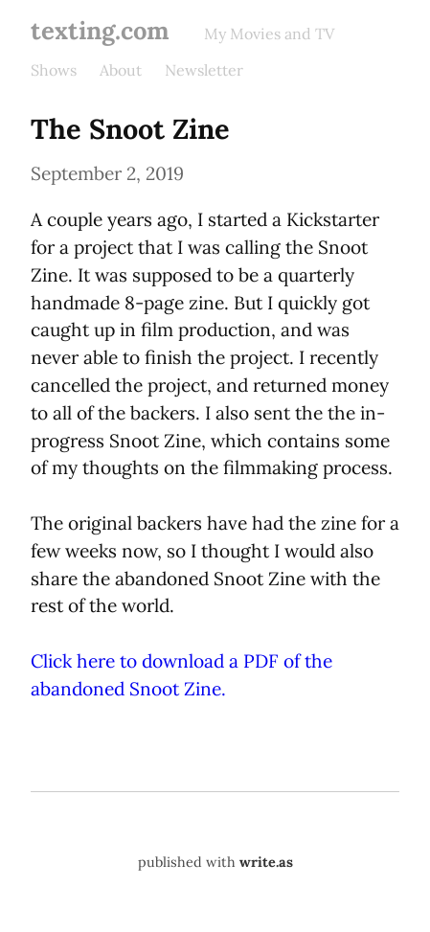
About (121, 70)
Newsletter (204, 70)
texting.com (100, 30)
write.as (266, 862)
